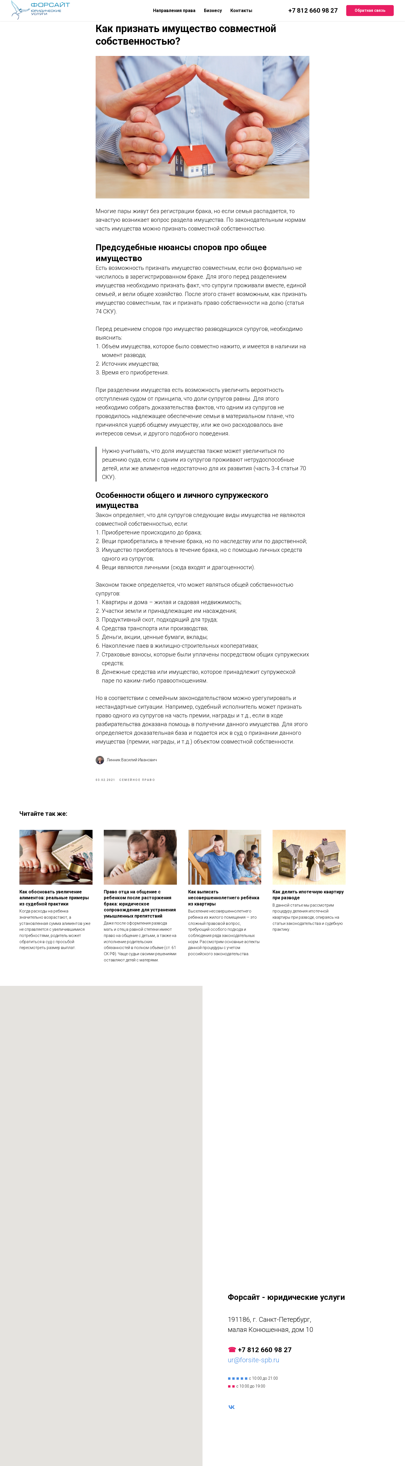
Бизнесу (213, 10)
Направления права (174, 10)
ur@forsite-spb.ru (253, 1368)
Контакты (241, 10)
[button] (370, 10)
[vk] (231, 1415)
